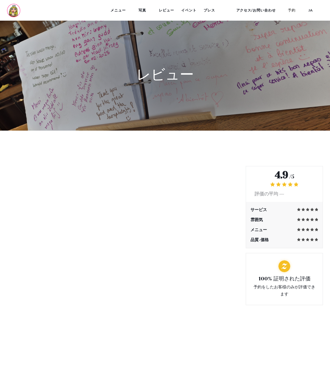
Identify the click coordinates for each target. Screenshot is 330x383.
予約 (292, 10)
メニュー (120, 10)
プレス (209, 10)
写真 (145, 10)
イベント (189, 10)
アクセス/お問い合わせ (256, 10)
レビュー (166, 10)
